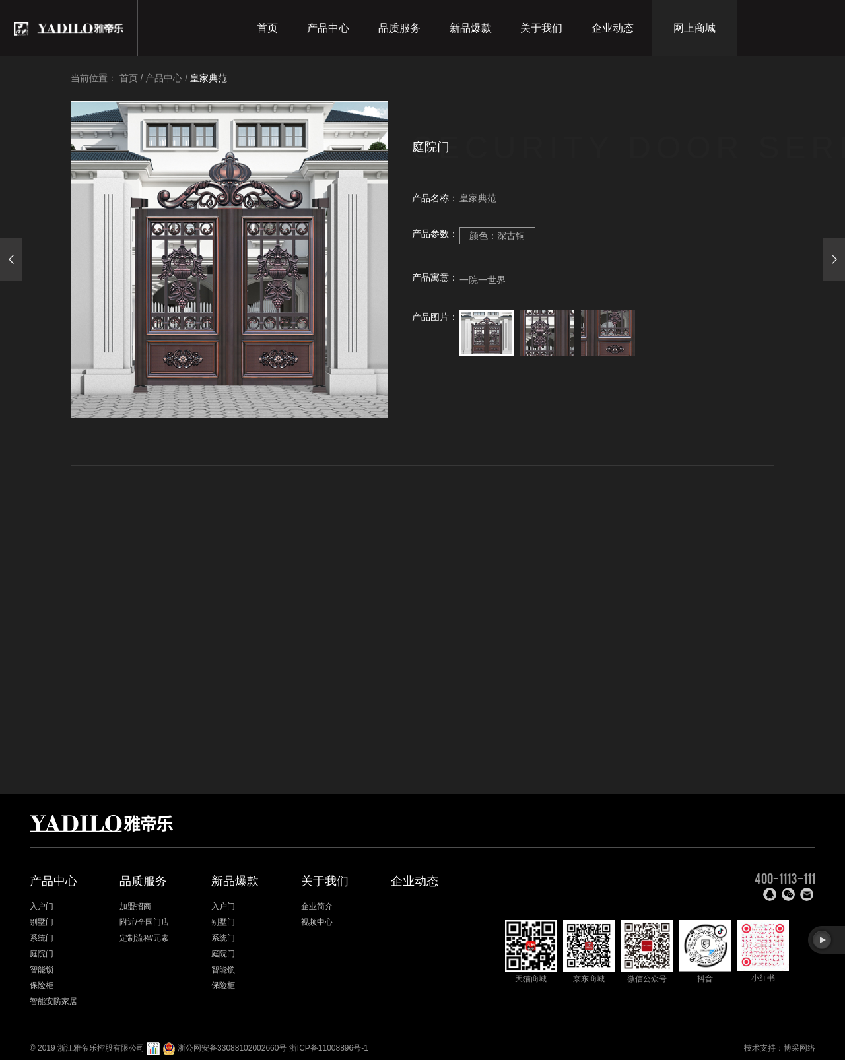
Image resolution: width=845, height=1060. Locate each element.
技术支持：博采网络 (779, 1048)
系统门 (41, 938)
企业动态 (613, 28)
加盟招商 (135, 906)
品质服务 (399, 28)
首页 (267, 28)
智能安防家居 (53, 1001)
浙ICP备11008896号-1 (328, 1048)
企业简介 (317, 906)
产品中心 (328, 28)
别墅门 (41, 922)
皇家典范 (208, 78)
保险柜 (41, 985)
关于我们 (541, 28)
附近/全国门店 (144, 922)
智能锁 (41, 969)
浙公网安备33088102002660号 (232, 1048)
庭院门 (41, 953)
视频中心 (317, 922)
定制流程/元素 (144, 938)
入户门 (41, 906)
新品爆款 (471, 28)
